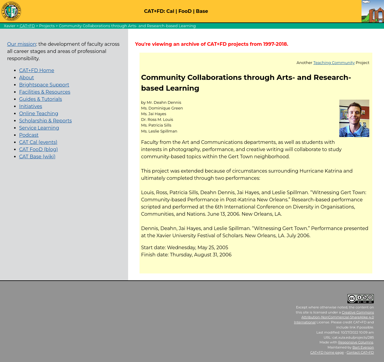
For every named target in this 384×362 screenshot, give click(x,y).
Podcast (29, 135)
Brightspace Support (44, 85)
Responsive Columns (355, 342)
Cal (170, 11)
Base (202, 11)
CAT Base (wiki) (37, 156)
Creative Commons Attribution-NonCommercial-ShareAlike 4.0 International (334, 317)
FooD (185, 11)
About (26, 77)
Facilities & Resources (44, 92)
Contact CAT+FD (360, 352)
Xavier (10, 26)
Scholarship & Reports (45, 121)
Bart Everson (363, 347)
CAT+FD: (154, 11)
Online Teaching (38, 113)
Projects (47, 26)
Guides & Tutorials (40, 99)
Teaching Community (334, 62)
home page (327, 352)
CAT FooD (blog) (38, 149)
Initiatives (30, 106)
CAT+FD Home (36, 70)
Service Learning (39, 128)
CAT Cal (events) (38, 142)
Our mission (21, 44)
